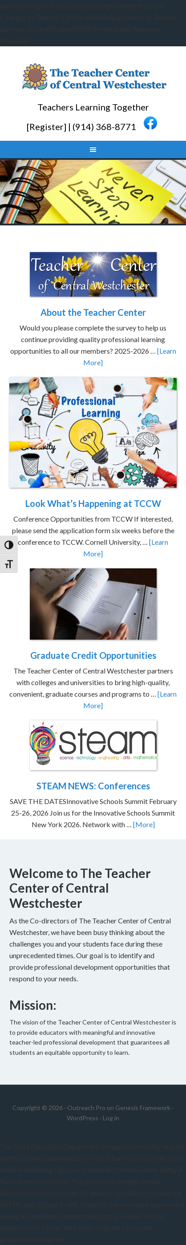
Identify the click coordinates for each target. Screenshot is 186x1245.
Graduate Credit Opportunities (93, 655)
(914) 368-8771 (104, 126)
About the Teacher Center (93, 312)
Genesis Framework (142, 1107)
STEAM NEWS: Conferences (93, 785)
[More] (144, 824)
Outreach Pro (86, 1107)
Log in (111, 1118)
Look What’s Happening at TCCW (93, 503)
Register (46, 126)
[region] (93, 192)
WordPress (82, 1118)
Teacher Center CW (93, 77)
